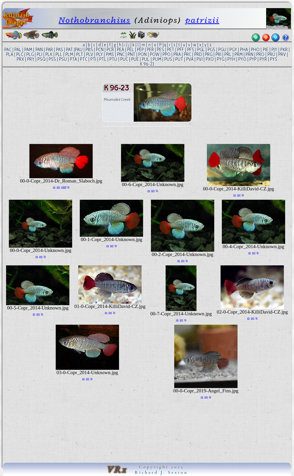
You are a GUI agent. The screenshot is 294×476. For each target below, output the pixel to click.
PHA (244, 49)
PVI (200, 59)
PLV (89, 54)
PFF (180, 49)
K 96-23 (147, 64)
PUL (145, 59)
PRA (177, 54)
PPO (166, 54)
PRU (271, 54)
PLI (39, 54)
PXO (210, 59)
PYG (220, 59)
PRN (249, 54)
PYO (242, 59)
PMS (110, 54)
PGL (201, 49)
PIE (265, 49)
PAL (17, 49)
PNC (121, 54)
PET (170, 49)
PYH (231, 59)
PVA (189, 59)
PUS (168, 59)
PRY (30, 59)
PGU (222, 49)
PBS (89, 49)
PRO (260, 54)
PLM (69, 54)
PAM (28, 49)
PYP (253, 59)
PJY (274, 49)
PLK (48, 54)
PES (160, 49)
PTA (73, 59)
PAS (59, 49)
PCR (110, 49)
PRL (227, 54)
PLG (30, 54)
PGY (233, 49)
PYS (273, 59)
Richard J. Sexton (161, 472)
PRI (218, 54)
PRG (208, 54)
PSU (63, 59)
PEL (130, 49)
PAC (7, 49)
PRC (187, 54)
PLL (58, 54)
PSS (52, 59)
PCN (100, 49)
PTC (83, 59)
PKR (284, 49)
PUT (179, 59)
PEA (120, 49)
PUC (124, 59)
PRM (238, 54)
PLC (19, 54)
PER (150, 49)
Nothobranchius (94, 20)
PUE (135, 59)
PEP (140, 49)
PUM (157, 59)
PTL (102, 59)
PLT (79, 54)
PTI (93, 59)
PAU (79, 49)
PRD (198, 54)
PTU (113, 59)
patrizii (202, 20)
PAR (49, 49)
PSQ (41, 59)
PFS (190, 49)
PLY (99, 54)
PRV (282, 54)
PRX (20, 59)
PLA (9, 54)
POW (155, 54)
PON (142, 54)
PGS (211, 49)
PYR (263, 59)
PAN (39, 49)
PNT (131, 54)
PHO (255, 49)
